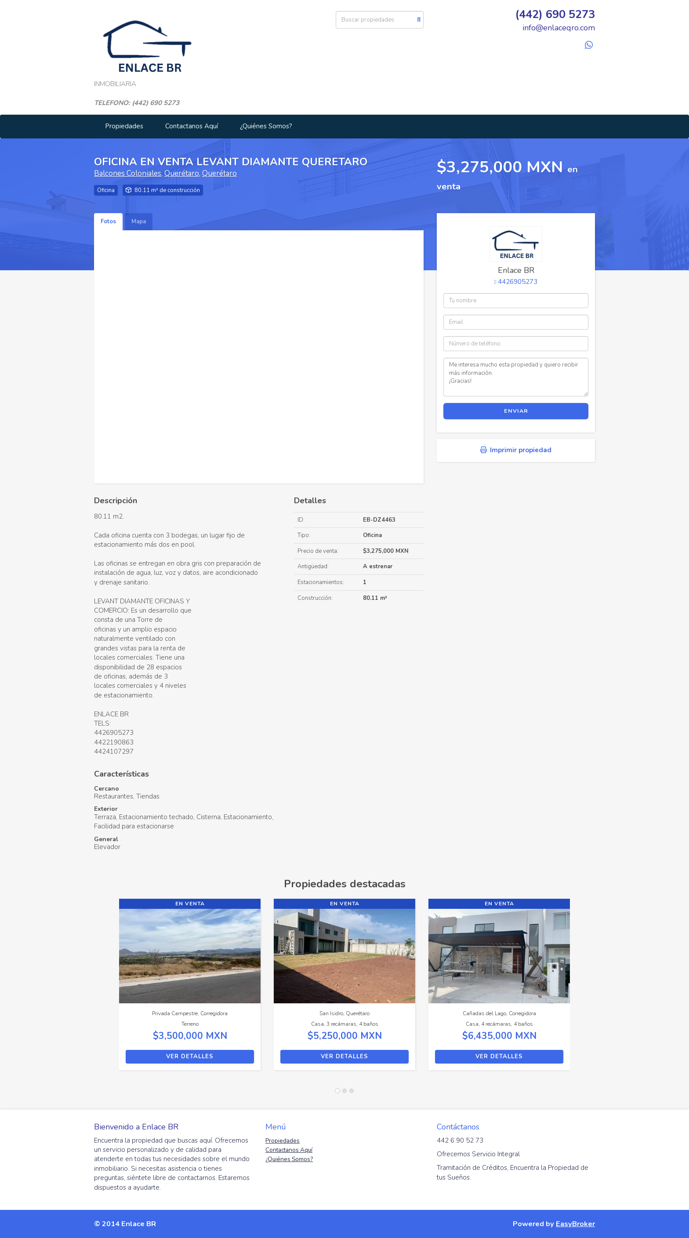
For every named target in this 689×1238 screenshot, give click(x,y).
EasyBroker (575, 1224)
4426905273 (517, 281)
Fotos (108, 221)
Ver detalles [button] (190, 1056)
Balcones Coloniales (127, 173)
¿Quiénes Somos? (266, 126)
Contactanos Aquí (191, 126)
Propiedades (124, 126)
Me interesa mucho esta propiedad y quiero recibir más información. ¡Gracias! (515, 377)
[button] (106, 989)
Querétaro (181, 173)
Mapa (138, 221)
